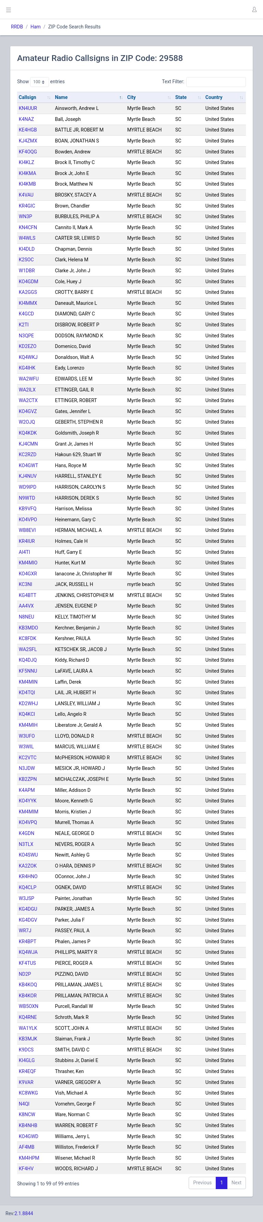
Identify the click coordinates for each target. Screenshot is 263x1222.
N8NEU (26, 617)
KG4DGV (28, 920)
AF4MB (27, 1147)
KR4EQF (27, 1071)
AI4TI (24, 552)
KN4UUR (28, 108)
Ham (35, 26)
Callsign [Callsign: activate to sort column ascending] (27, 97)
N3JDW (27, 768)
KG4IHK (27, 368)
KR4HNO (28, 876)
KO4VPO (28, 519)
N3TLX (26, 844)
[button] (254, 9)
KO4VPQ (28, 822)
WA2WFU (29, 379)
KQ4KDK (28, 433)
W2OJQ (27, 422)
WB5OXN (28, 1006)
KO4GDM (28, 281)
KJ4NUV (28, 476)
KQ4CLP (28, 887)
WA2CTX (28, 400)
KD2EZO (28, 346)
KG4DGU (28, 909)
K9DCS (26, 1049)
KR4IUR (27, 541)
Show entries (41, 82)
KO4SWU (28, 855)
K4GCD (26, 313)
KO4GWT (28, 465)
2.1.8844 (23, 1213)
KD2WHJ (28, 703)
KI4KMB (27, 184)
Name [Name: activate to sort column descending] (61, 97)
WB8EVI (27, 530)
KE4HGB (28, 130)
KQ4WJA (28, 952)
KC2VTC (28, 757)
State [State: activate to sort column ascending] (181, 97)
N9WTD (27, 498)
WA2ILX (27, 389)
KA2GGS (28, 292)
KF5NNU (28, 671)
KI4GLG (27, 1060)
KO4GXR (28, 573)
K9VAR (26, 1082)
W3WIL (26, 746)
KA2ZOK (28, 866)
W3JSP (26, 898)
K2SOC (26, 259)
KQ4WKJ (28, 357)
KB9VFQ (28, 508)
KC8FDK (27, 638)
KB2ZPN (28, 779)
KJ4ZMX (28, 141)
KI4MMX (28, 303)
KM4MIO (28, 562)
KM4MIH (28, 725)
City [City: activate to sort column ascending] (131, 97)
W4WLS (27, 238)
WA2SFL (28, 649)
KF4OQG (28, 151)
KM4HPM (29, 1158)
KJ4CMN (28, 444)
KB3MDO (28, 628)
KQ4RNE (28, 1017)
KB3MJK (28, 1039)
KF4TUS (27, 963)
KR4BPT (27, 941)
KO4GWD (28, 1136)
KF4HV (26, 1168)
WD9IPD (27, 487)
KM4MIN (28, 682)
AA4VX (26, 606)
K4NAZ (26, 119)
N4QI (24, 1104)
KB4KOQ (28, 984)
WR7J (25, 930)
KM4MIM (28, 811)
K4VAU (26, 195)
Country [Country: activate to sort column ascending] (214, 97)
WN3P (25, 216)
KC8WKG (28, 1093)
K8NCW (27, 1114)
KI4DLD (27, 249)
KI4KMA (27, 173)
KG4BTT (27, 595)
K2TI (24, 324)
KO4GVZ (28, 411)
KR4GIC (27, 206)
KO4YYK (28, 800)
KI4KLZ (26, 162)
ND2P (25, 974)
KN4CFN (28, 227)
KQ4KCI (27, 714)
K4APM (27, 790)
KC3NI (25, 584)
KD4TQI (27, 692)
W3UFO (27, 736)
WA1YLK (28, 1028)
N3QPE (26, 335)
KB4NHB (28, 1125)
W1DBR (27, 270)
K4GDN (26, 833)
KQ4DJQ (28, 660)
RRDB (17, 26)
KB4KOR (28, 995)
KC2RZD (28, 454)
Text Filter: (204, 82)
